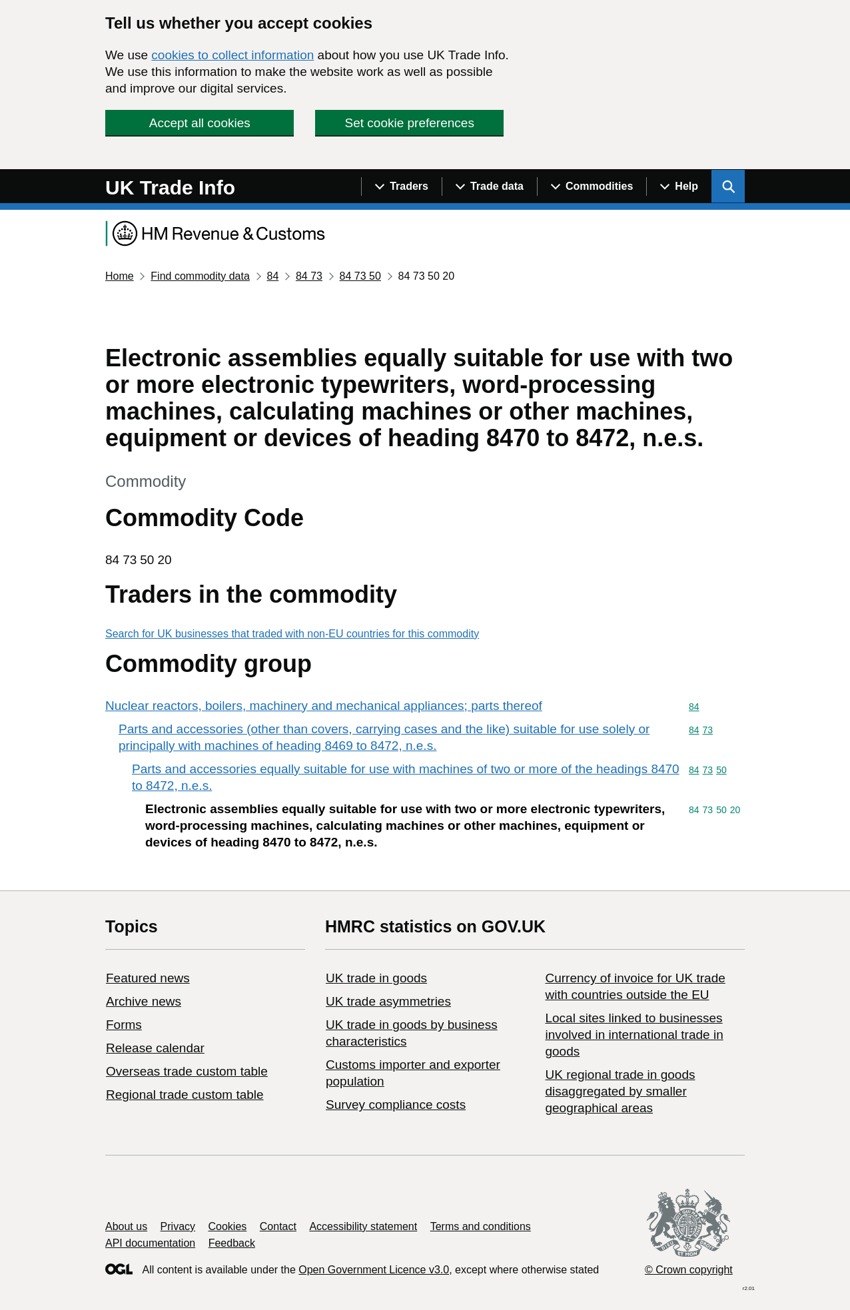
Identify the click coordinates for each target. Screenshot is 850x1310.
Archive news (143, 1001)
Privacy (178, 1226)
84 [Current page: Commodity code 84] (272, 276)
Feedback (232, 1243)
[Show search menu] (728, 186)
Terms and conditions (480, 1226)
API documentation (150, 1243)
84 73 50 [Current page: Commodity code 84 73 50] (360, 276)
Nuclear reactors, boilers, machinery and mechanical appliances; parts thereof (323, 706)
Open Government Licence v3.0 (373, 1269)
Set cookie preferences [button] (409, 123)
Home (119, 276)
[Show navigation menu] (401, 186)
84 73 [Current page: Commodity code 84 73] (309, 276)
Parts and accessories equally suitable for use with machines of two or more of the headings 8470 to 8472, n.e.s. (405, 777)
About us (126, 1226)
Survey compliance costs (396, 1105)
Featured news (148, 978)
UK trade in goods (376, 978)
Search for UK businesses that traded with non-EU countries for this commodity (292, 633)
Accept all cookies (199, 123)
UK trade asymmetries (388, 1001)
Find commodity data (200, 276)
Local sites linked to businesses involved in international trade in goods (634, 1034)
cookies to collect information (232, 55)
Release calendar (155, 1048)
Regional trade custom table (185, 1095)
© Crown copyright (689, 1269)
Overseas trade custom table (187, 1071)
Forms (124, 1025)
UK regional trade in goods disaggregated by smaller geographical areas (620, 1091)
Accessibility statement (363, 1226)
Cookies (228, 1226)
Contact (278, 1226)
